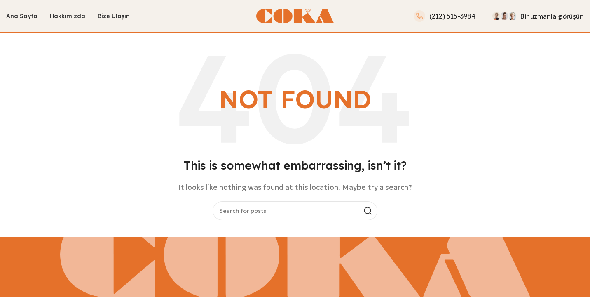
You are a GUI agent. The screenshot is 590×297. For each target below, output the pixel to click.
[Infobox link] (444, 16)
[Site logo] (295, 16)
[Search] (295, 211)
